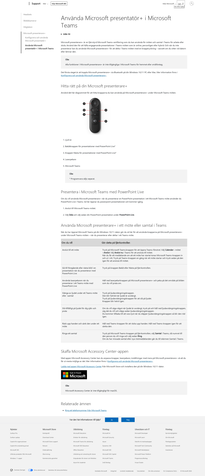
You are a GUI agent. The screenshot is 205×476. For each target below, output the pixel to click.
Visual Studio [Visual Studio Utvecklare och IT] (139, 462)
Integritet (113, 471)
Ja (112, 419)
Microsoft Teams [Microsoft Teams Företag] (107, 458)
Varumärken (141, 471)
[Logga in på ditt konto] (187, 3)
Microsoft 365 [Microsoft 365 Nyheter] (14, 450)
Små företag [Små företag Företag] (106, 462)
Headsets (27, 14)
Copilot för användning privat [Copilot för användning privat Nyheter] (19, 446)
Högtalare (27, 26)
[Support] (35, 3)
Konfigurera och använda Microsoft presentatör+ (36, 39)
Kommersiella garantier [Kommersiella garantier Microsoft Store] (50, 458)
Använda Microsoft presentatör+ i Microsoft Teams (39, 47)
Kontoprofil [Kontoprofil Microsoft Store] (46, 433)
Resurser (109, 3)
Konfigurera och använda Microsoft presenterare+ (83, 75)
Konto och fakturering (94, 3)
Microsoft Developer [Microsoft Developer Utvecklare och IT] (141, 433)
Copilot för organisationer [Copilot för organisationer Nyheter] (18, 442)
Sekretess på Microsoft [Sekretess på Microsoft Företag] (173, 446)
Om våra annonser (154, 471)
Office (58, 3)
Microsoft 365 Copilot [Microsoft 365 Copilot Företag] (109, 454)
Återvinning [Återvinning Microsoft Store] (46, 454)
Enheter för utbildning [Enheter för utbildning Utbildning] (80, 437)
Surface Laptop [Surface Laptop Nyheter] (15, 437)
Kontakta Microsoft (101, 471)
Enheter (79, 3)
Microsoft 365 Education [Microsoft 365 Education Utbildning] (81, 446)
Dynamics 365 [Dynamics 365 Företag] (106, 446)
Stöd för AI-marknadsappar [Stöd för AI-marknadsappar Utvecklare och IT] (143, 442)
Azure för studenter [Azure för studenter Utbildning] (79, 462)
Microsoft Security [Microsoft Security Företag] (108, 437)
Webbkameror (29, 20)
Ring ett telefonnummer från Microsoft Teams (86, 410)
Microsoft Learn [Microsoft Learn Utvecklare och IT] (140, 437)
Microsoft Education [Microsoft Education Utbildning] (79, 433)
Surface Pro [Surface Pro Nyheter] (13, 433)
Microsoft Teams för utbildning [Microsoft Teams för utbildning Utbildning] (83, 442)
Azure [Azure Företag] (104, 442)
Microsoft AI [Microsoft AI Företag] (106, 433)
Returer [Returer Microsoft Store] (45, 446)
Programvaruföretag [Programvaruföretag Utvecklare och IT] (141, 458)
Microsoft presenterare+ (34, 33)
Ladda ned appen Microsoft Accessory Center (81, 366)
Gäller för (66, 34)
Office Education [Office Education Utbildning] (78, 450)
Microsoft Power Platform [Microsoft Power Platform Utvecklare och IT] (143, 454)
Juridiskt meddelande (126, 471)
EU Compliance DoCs (170, 471)
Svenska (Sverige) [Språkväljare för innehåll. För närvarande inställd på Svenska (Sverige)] (19, 470)
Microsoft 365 (47, 3)
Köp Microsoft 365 (126, 3)
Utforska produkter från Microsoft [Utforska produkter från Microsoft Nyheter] (20, 454)
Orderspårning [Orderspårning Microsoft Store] (47, 450)
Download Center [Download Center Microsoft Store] (48, 437)
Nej (128, 419)
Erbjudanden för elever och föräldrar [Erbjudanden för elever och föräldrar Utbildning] (84, 458)
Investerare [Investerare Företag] (169, 450)
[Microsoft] (19, 3)
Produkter (67, 3)
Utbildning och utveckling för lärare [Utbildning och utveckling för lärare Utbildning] (84, 454)
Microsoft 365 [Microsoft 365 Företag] (106, 450)
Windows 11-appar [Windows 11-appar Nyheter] (16, 458)
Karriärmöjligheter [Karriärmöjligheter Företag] (171, 433)
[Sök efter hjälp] (172, 3)
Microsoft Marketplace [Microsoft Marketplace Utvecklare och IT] (142, 450)
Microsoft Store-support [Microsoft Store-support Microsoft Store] (50, 442)
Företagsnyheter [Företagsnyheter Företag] (171, 442)
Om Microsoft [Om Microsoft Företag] (170, 437)
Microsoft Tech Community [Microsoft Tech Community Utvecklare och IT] (143, 446)
